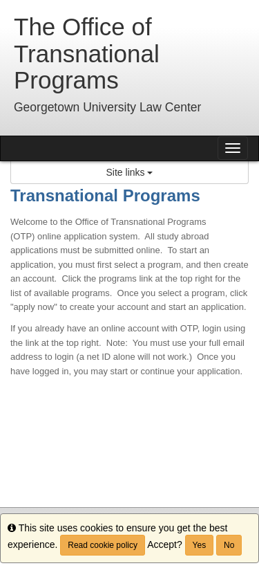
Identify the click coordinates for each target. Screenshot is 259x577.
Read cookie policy (102, 545)
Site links (129, 172)
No (229, 545)
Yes (200, 545)
